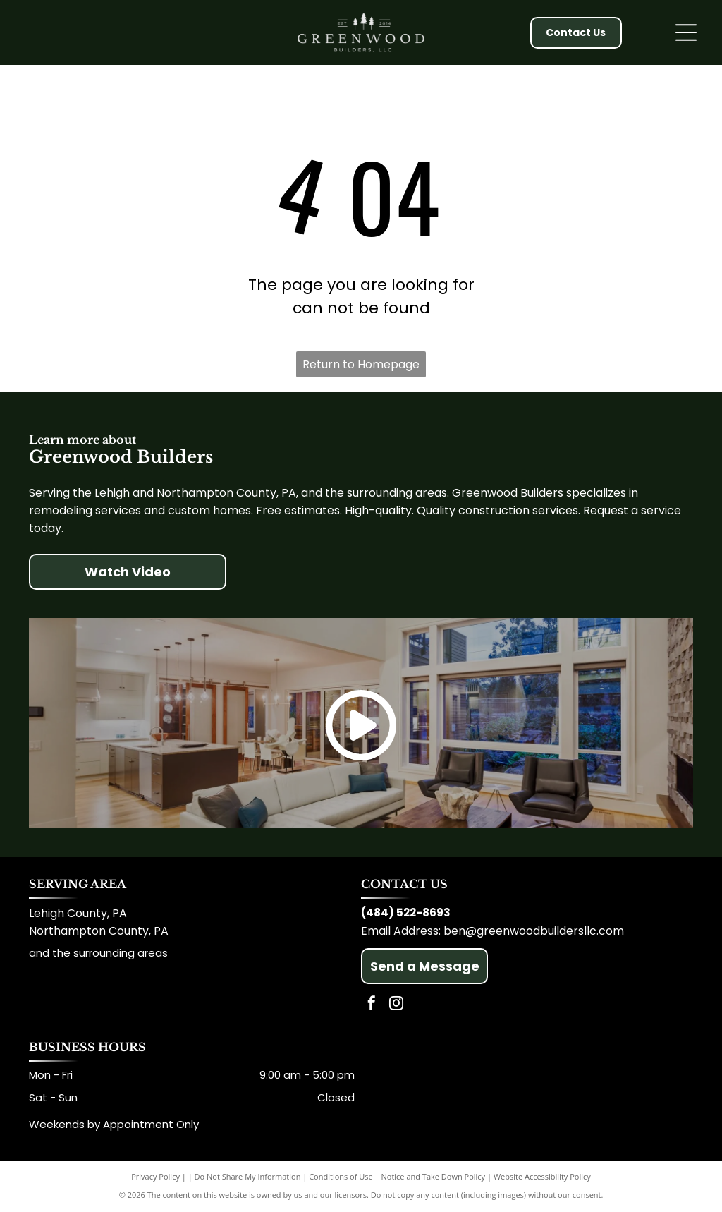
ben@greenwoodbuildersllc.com (533, 931)
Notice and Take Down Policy (433, 1176)
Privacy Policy (155, 1176)
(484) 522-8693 (406, 912)
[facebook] (371, 1005)
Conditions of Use (341, 1176)
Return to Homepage (361, 364)
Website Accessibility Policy (542, 1176)
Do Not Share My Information (248, 1176)
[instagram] (396, 1005)
